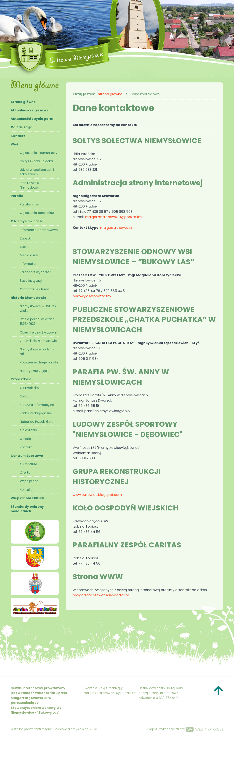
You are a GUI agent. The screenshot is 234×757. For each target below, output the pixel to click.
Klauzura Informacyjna (37, 405)
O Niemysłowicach (26, 221)
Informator (28, 264)
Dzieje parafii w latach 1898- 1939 (37, 321)
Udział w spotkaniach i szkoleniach (37, 172)
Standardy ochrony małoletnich (27, 509)
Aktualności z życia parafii (33, 119)
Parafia (17, 196)
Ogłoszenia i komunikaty (38, 153)
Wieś (15, 144)
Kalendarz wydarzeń (35, 272)
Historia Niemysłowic (28, 298)
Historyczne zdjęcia (35, 371)
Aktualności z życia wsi (30, 110)
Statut (25, 247)
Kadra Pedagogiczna (36, 413)
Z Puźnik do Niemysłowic (38, 341)
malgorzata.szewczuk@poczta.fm (113, 217)
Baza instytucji (31, 281)
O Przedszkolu (30, 388)
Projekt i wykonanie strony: (185, 729)
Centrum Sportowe (27, 456)
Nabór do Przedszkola (36, 422)
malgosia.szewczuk (116, 227)
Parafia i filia (29, 204)
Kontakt (18, 136)
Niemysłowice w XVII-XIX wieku (38, 308)
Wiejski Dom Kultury (27, 498)
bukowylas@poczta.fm (92, 296)
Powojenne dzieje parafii (39, 362)
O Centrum (28, 464)
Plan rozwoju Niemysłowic (29, 185)
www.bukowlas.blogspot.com (97, 494)
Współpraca (29, 481)
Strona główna (23, 102)
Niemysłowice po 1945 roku (37, 351)
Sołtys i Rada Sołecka (36, 161)
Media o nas (29, 255)
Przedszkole (21, 379)
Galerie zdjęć (21, 127)
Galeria (25, 439)
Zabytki (25, 238)
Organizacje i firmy (34, 289)
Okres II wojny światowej (38, 332)
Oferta (25, 472)
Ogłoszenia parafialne (37, 213)
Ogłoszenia (28, 430)
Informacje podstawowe (39, 230)
